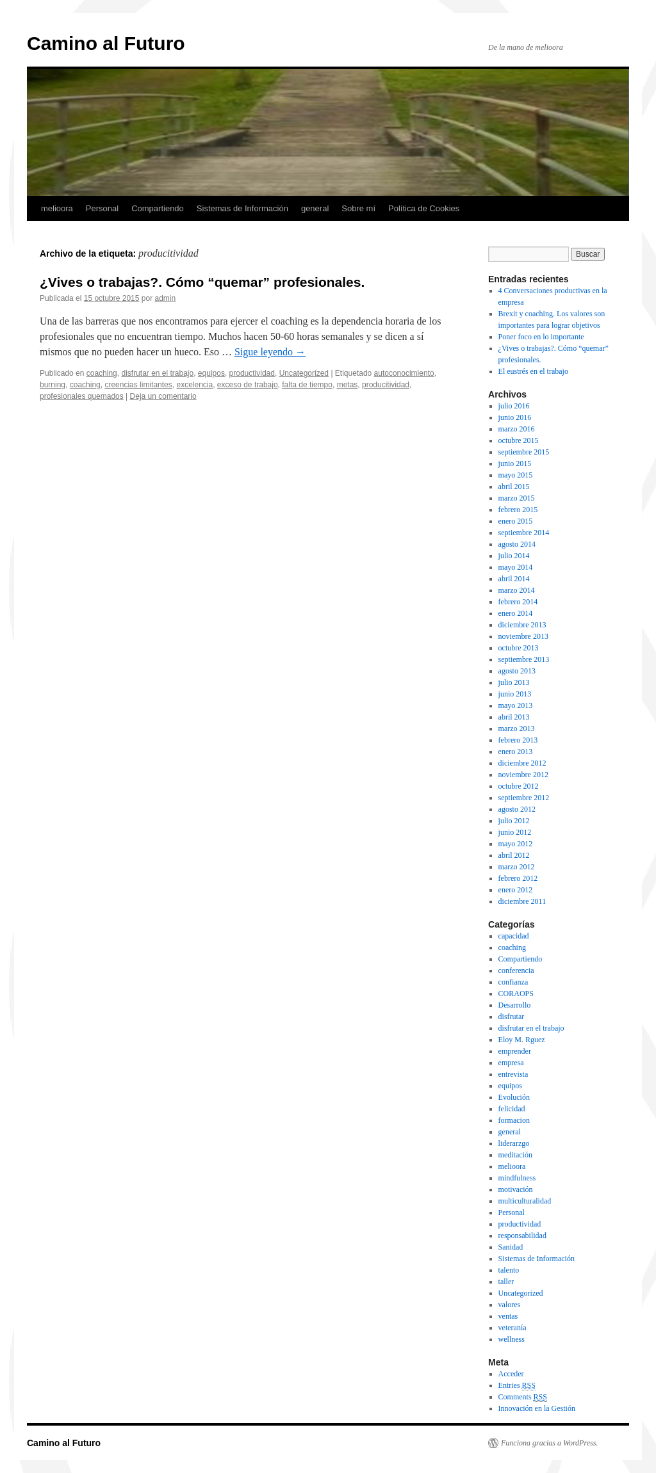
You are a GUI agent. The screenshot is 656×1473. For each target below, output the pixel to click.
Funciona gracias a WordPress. (549, 1442)
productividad (252, 373)
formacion (514, 1120)
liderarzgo (514, 1143)
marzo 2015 (516, 498)
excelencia (194, 384)
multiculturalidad (525, 1200)
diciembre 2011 (522, 901)
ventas (508, 1316)
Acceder (511, 1373)
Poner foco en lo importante (541, 336)
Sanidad (510, 1247)
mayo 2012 (515, 843)
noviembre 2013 (523, 636)
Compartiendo (157, 208)
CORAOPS (516, 993)
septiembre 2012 (524, 797)
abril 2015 (514, 486)
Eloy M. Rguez (521, 1039)
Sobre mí (358, 208)
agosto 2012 (517, 809)
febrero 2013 (518, 740)
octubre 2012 (518, 786)
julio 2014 (514, 555)
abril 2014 (514, 578)
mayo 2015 (515, 475)
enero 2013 (515, 751)
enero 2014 (515, 613)
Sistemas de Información (242, 208)
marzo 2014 (516, 590)
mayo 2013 (515, 705)
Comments (522, 1397)
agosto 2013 (517, 670)
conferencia (516, 970)
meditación (515, 1154)
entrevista (513, 1074)
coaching (101, 373)
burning (52, 384)
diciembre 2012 (522, 763)
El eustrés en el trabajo (533, 371)
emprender (514, 1051)
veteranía (512, 1327)
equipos (211, 373)
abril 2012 (514, 855)
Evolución (514, 1097)
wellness (511, 1339)
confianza (513, 982)
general (315, 208)
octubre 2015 (518, 440)
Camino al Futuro (106, 43)
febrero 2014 (518, 601)
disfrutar (511, 1016)
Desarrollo (514, 1005)
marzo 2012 (516, 866)
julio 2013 (514, 682)
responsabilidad (522, 1235)
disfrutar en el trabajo (157, 373)
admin (165, 298)
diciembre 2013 (522, 624)
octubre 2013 (518, 647)
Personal (102, 208)
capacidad (513, 935)
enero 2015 (515, 521)
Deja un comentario (163, 396)
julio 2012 (514, 820)
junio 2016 (515, 417)
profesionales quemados (82, 396)
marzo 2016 (516, 428)
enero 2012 (515, 889)
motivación (515, 1189)
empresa (511, 1062)
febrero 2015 (518, 509)
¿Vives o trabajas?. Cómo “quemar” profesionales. (202, 282)
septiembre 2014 (524, 532)
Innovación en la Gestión (536, 1408)
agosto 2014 (517, 544)
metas (347, 384)
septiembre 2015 (524, 451)
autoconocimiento (404, 373)
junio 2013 (515, 693)
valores (509, 1304)
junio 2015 (515, 463)
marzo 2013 (516, 728)
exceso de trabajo (247, 384)
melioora (57, 208)
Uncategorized (304, 373)
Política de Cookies (423, 208)
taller (506, 1281)
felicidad (511, 1108)
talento (509, 1270)
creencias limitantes (138, 384)
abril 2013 (514, 716)
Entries (517, 1385)
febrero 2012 (518, 878)
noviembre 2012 (523, 774)
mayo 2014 (515, 567)
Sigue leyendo (270, 351)
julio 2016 (514, 405)
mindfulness (517, 1177)
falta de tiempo (307, 384)
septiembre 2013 (524, 659)
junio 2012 (515, 832)
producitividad (385, 384)
